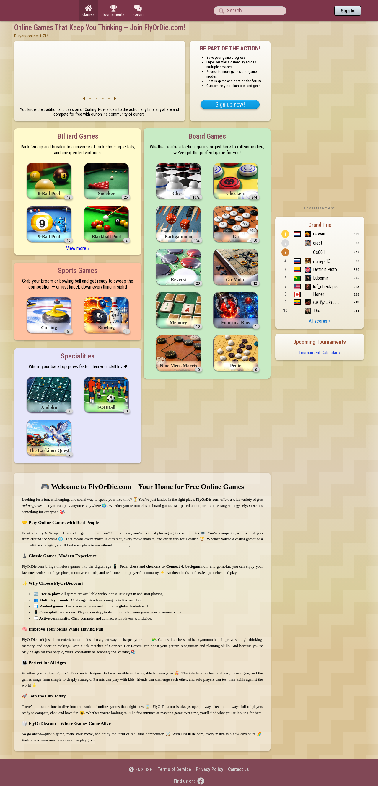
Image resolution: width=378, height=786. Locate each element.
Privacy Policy (209, 769)
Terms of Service (174, 769)
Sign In (347, 11)
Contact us (238, 769)
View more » (77, 248)
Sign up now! (230, 104)
